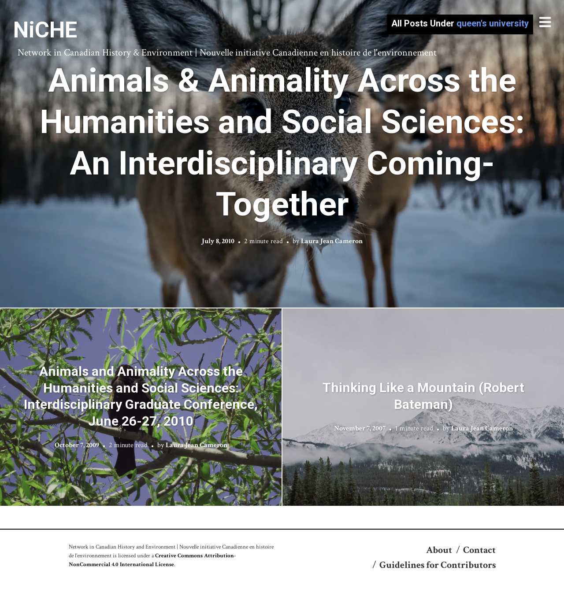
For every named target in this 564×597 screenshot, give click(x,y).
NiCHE (45, 30)
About (439, 550)
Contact (479, 550)
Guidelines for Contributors (437, 565)
